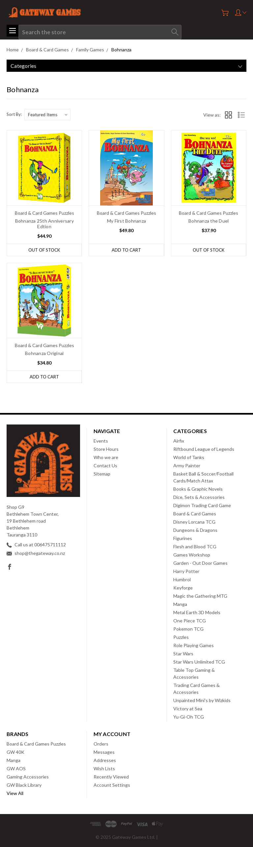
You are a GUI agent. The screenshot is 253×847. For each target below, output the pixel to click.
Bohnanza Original (44, 353)
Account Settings (112, 785)
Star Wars (183, 653)
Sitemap (102, 474)
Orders (101, 744)
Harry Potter (186, 571)
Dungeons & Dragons (195, 530)
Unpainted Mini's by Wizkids (202, 700)
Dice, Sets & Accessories (199, 497)
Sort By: (14, 114)
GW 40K (15, 752)
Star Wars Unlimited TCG (199, 662)
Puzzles (181, 637)
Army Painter (186, 465)
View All (15, 793)
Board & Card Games (194, 513)
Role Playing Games (193, 645)
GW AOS (16, 768)
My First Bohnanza (126, 221)
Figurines (182, 538)
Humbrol (182, 579)
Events (101, 441)
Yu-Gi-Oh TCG (188, 717)
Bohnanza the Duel (208, 221)
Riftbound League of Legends (203, 449)
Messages (104, 752)
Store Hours (106, 449)
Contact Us (105, 465)
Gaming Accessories (28, 776)
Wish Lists (104, 768)
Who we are (106, 457)
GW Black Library (24, 785)
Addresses (105, 760)
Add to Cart (126, 250)
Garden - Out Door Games (200, 563)
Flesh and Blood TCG (194, 546)
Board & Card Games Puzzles (36, 744)
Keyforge (183, 587)
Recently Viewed (111, 776)
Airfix (178, 441)
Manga (180, 604)
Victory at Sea (187, 708)
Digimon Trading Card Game (202, 505)
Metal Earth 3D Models (196, 612)
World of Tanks (188, 457)
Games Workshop (191, 555)
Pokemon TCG (188, 629)
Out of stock (44, 250)
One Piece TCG (189, 620)
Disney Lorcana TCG (194, 522)
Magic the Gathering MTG (200, 596)
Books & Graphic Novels (198, 489)
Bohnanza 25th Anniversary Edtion (44, 223)
